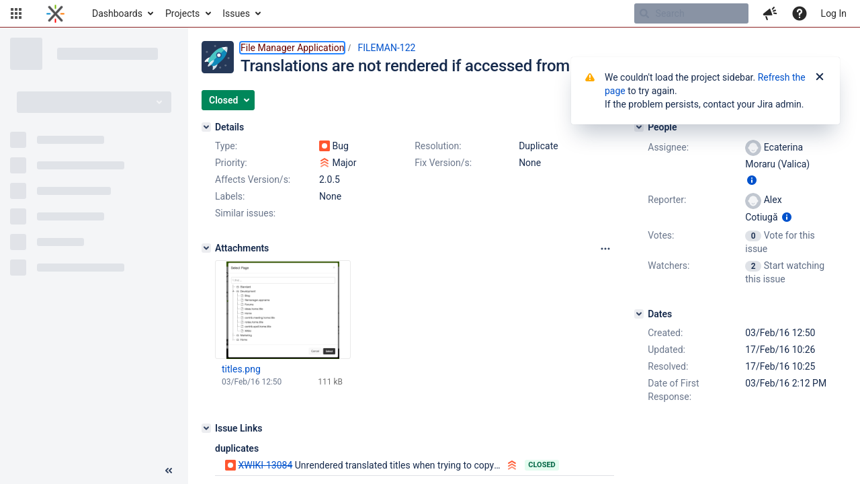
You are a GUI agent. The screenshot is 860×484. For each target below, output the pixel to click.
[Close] (819, 77)
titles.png (241, 369)
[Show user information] (751, 180)
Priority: (231, 162)
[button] (16, 13)
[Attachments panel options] (605, 249)
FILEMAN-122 (386, 47)
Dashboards (117, 13)
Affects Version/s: (252, 179)
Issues (236, 13)
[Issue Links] (206, 428)
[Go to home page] (55, 13)
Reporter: (667, 199)
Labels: (230, 196)
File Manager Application (292, 47)
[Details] (206, 127)
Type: (226, 145)
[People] (639, 127)
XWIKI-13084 (265, 465)
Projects (182, 13)
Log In (834, 13)
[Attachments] (206, 248)
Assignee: (668, 147)
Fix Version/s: (443, 162)
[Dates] (639, 314)
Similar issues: (245, 213)
